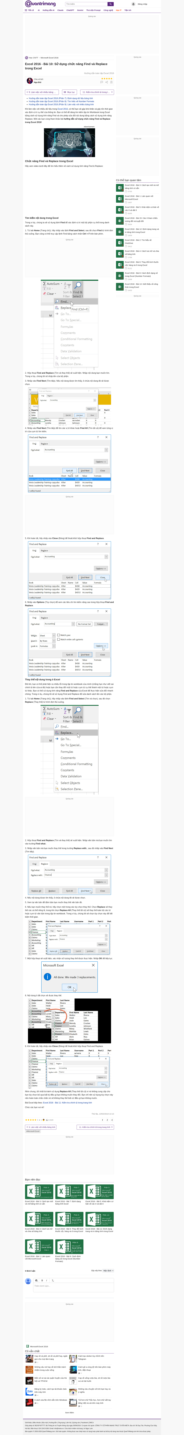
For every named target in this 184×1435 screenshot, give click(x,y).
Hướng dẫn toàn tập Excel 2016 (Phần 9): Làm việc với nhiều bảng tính (61, 104)
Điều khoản (37, 1422)
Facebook (84, 1422)
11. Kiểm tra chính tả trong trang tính (98, 92)
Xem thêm (69, 1412)
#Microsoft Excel (32, 1131)
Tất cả (31, 10)
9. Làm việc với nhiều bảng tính (43, 92)
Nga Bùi (37, 82)
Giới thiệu (28, 1422)
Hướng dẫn (53, 1422)
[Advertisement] (92, 36)
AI (39, 10)
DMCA (91, 1422)
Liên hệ (68, 1422)
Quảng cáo (76, 1422)
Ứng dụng (61, 1422)
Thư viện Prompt (93, 10)
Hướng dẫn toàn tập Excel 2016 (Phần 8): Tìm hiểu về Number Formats (61, 101)
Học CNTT (33, 58)
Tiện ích (127, 10)
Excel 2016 (63, 109)
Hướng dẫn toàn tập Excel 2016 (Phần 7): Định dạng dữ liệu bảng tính (61, 98)
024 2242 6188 (43, 1428)
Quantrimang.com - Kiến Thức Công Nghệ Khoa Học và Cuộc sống (40, 4)
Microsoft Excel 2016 (49, 58)
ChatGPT (70, 10)
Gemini (80, 10)
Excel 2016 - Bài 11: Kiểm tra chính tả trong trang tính (67, 1103)
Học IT (118, 10)
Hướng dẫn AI (48, 10)
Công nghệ (108, 10)
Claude (60, 10)
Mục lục (71, 92)
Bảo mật (45, 1422)
